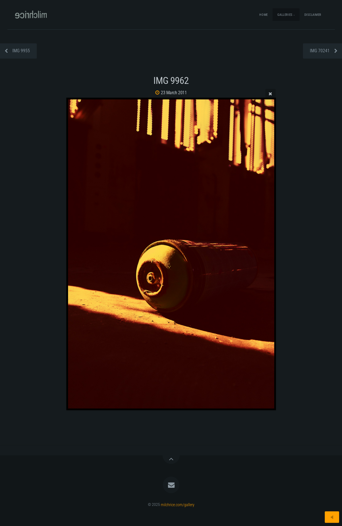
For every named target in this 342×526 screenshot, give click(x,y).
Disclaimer (313, 15)
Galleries (285, 15)
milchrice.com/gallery (177, 504)
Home (263, 15)
